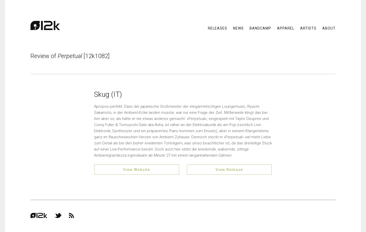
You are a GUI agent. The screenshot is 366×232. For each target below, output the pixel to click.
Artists (308, 28)
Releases (217, 28)
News (238, 28)
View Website (136, 169)
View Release (229, 169)
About (329, 28)
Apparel (285, 28)
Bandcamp (260, 28)
